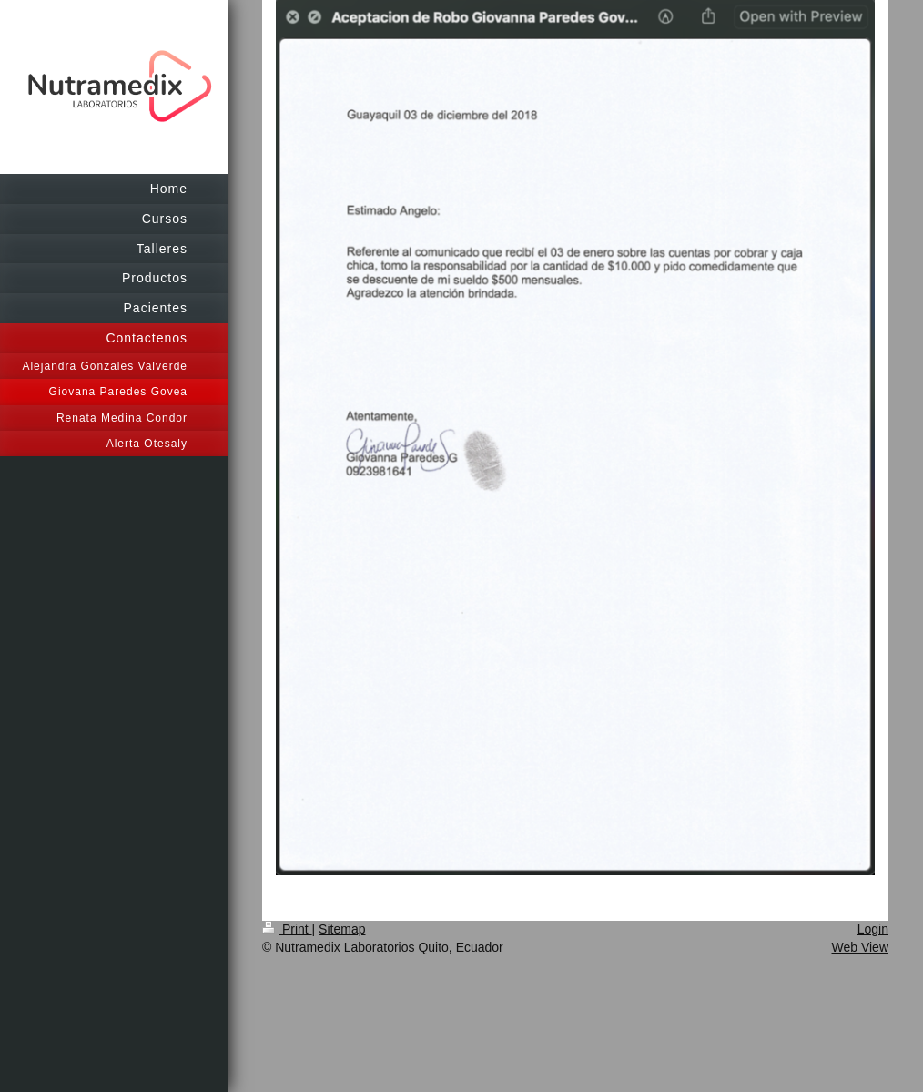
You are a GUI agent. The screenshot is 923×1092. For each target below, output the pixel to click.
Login (872, 929)
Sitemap (342, 929)
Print (287, 929)
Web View (859, 947)
